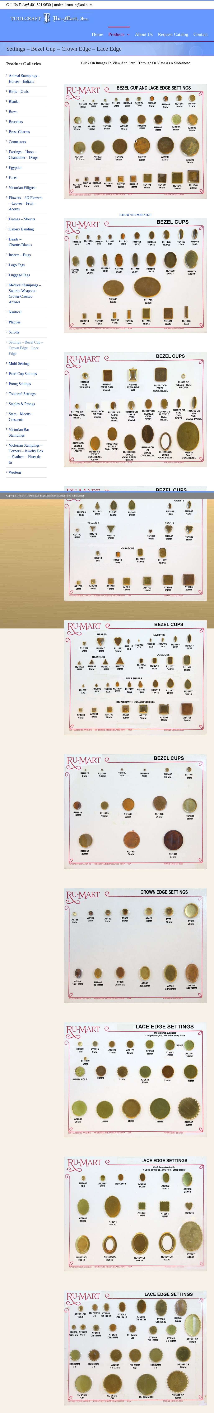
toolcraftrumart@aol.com (73, 5)
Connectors (17, 142)
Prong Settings (20, 384)
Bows (13, 112)
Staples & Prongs (22, 404)
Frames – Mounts (22, 219)
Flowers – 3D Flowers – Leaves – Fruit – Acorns (25, 203)
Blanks (14, 102)
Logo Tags (17, 265)
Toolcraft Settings (22, 394)
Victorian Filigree (22, 188)
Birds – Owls (19, 91)
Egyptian (15, 167)
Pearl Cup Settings (23, 374)
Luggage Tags (19, 275)
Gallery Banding (21, 229)
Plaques (14, 322)
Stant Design (77, 495)
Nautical (15, 312)
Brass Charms (19, 132)
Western (15, 472)
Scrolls (14, 332)
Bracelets (16, 122)
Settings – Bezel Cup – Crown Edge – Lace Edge (26, 348)
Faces (13, 178)
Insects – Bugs (20, 255)
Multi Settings (19, 364)
